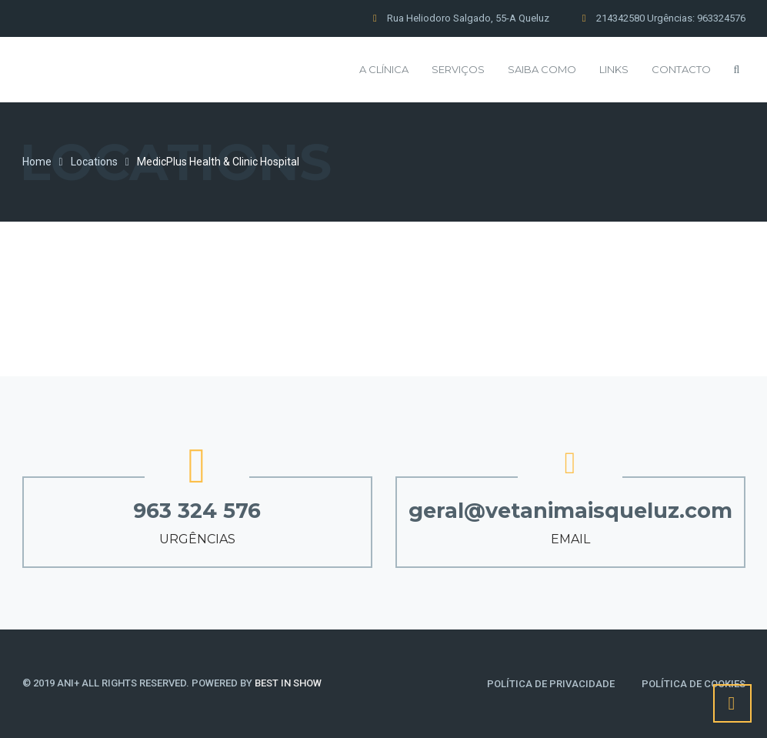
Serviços (458, 69)
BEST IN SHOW (288, 683)
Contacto (681, 69)
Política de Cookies (693, 684)
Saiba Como (542, 69)
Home (37, 161)
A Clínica (384, 69)
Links (614, 69)
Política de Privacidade (551, 684)
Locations (94, 161)
